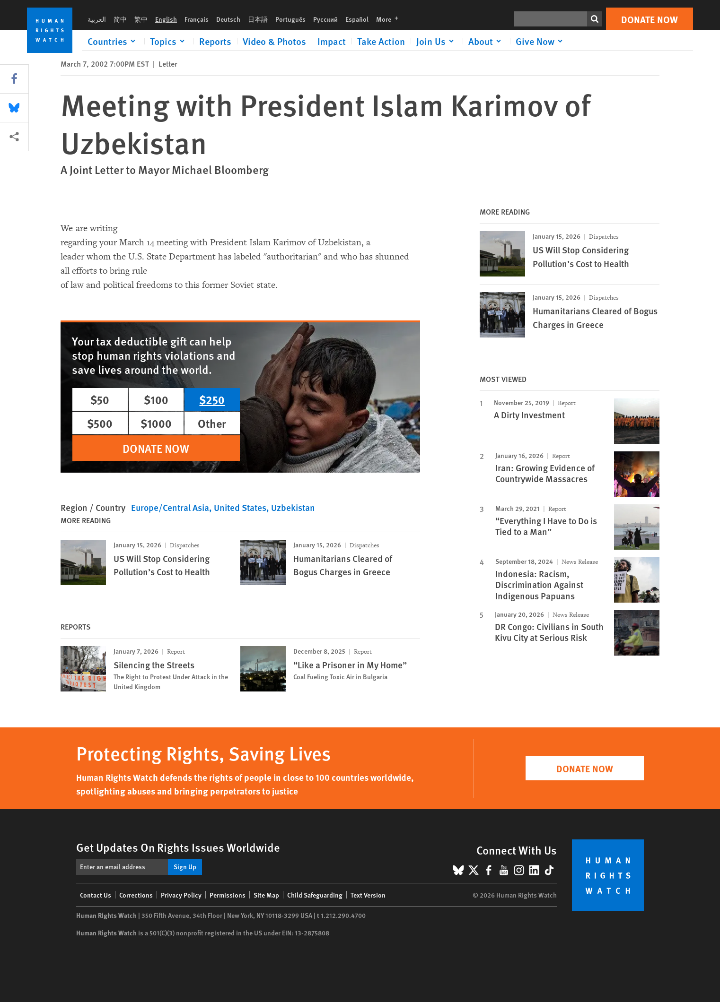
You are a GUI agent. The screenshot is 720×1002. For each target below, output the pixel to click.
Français (196, 19)
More (390, 19)
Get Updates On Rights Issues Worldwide (178, 847)
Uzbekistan (293, 507)
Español (357, 19)
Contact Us (95, 894)
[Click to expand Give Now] (541, 41)
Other (212, 423)
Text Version (368, 894)
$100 (156, 399)
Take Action (381, 41)
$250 (212, 399)
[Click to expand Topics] (169, 41)
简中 (120, 19)
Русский (325, 19)
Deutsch (228, 19)
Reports (215, 41)
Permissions (228, 894)
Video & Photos (274, 41)
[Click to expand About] (486, 41)
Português (290, 19)
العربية (97, 19)
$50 (99, 399)
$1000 (156, 423)
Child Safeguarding (314, 894)
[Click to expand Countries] (113, 41)
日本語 (258, 19)
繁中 (141, 19)
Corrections (136, 894)
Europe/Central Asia (170, 507)
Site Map (266, 894)
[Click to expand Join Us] (436, 41)
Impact (331, 41)
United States (240, 507)
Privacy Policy (181, 894)
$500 (100, 423)
